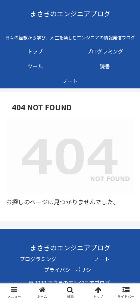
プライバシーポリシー (70, 269)
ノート (102, 259)
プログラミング (38, 259)
